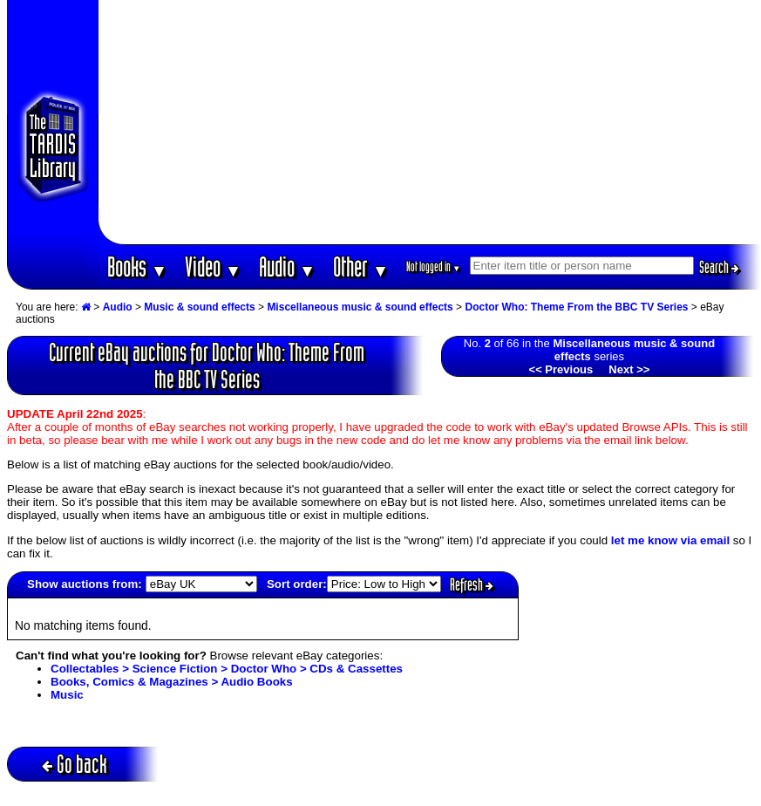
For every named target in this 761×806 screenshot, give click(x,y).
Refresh (471, 584)
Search (719, 267)
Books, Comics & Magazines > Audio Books (172, 681)
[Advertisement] (429, 122)
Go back (74, 763)
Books (137, 266)
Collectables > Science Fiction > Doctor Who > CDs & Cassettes (227, 668)
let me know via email (670, 540)
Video (213, 266)
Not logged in (433, 266)
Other (361, 266)
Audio (287, 266)
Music (67, 694)
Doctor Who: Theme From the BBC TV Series (576, 307)
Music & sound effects (199, 307)
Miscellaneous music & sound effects (359, 307)
